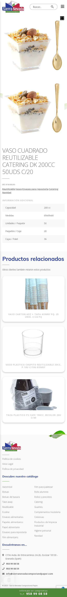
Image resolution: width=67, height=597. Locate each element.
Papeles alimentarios (12, 522)
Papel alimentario (11, 527)
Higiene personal (42, 530)
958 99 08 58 (12, 563)
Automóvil (7, 486)
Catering (53, 189)
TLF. (33, 592)
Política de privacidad (13, 468)
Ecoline (5, 512)
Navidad (6, 192)
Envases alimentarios (12, 517)
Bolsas (5, 491)
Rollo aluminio (41, 491)
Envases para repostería (35, 189)
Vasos (19, 189)
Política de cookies (11, 458)
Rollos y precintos (43, 496)
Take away (7, 501)
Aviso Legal (7, 463)
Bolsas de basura (11, 496)
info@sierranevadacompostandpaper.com (29, 573)
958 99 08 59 (12, 568)
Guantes (38, 507)
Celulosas (39, 517)
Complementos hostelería (47, 512)
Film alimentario (10, 537)
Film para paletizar (43, 486)
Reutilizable (8, 189)
